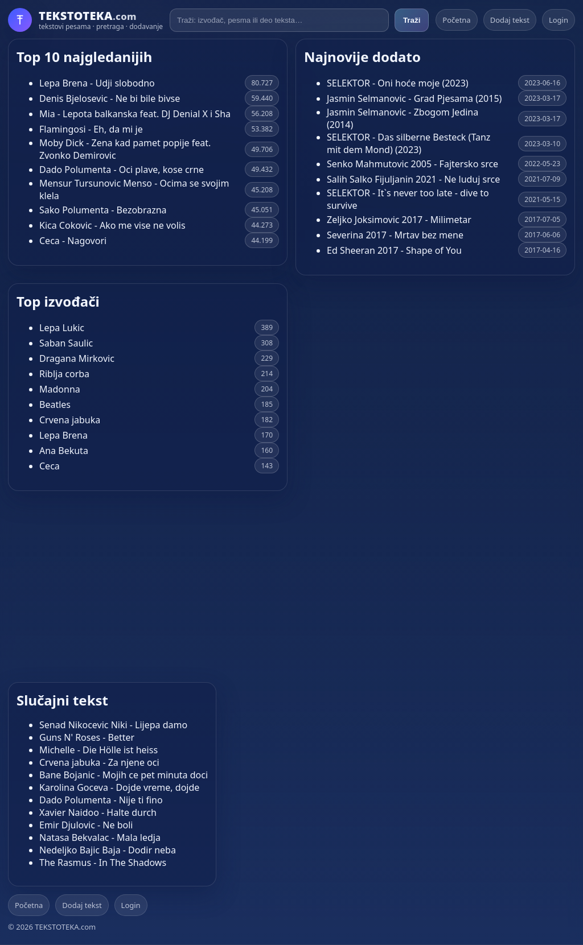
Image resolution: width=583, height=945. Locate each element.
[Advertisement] (291, 583)
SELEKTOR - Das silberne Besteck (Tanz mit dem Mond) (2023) (408, 143)
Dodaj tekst (509, 20)
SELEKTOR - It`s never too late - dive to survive (408, 199)
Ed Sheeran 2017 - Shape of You (394, 250)
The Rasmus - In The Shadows (102, 862)
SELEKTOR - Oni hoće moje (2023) (398, 83)
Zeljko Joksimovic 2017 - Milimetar (399, 219)
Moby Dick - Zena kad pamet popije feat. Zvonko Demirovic (125, 149)
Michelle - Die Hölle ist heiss (98, 750)
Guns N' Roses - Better (86, 737)
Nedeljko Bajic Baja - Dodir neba (107, 850)
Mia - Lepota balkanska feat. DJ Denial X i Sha (135, 114)
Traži (411, 20)
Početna (456, 20)
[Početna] (85, 20)
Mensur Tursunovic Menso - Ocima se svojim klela (134, 189)
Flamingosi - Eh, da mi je (91, 129)
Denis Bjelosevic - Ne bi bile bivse (109, 98)
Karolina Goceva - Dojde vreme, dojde (119, 787)
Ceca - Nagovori (72, 240)
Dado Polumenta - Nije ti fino (101, 800)
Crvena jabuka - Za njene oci (99, 762)
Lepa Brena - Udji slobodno (97, 83)
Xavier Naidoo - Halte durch (98, 812)
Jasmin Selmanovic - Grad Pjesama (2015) (414, 98)
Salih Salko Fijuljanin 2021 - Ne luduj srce (413, 179)
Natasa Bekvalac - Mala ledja (100, 837)
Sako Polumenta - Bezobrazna (103, 210)
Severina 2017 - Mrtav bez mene (395, 235)
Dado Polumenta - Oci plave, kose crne (121, 169)
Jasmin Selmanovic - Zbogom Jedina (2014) (402, 118)
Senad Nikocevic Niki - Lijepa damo (113, 725)
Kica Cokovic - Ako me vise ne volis (112, 225)
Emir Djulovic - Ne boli (86, 825)
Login (558, 20)
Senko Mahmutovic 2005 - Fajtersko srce (412, 164)
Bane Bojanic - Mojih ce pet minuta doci (123, 775)
